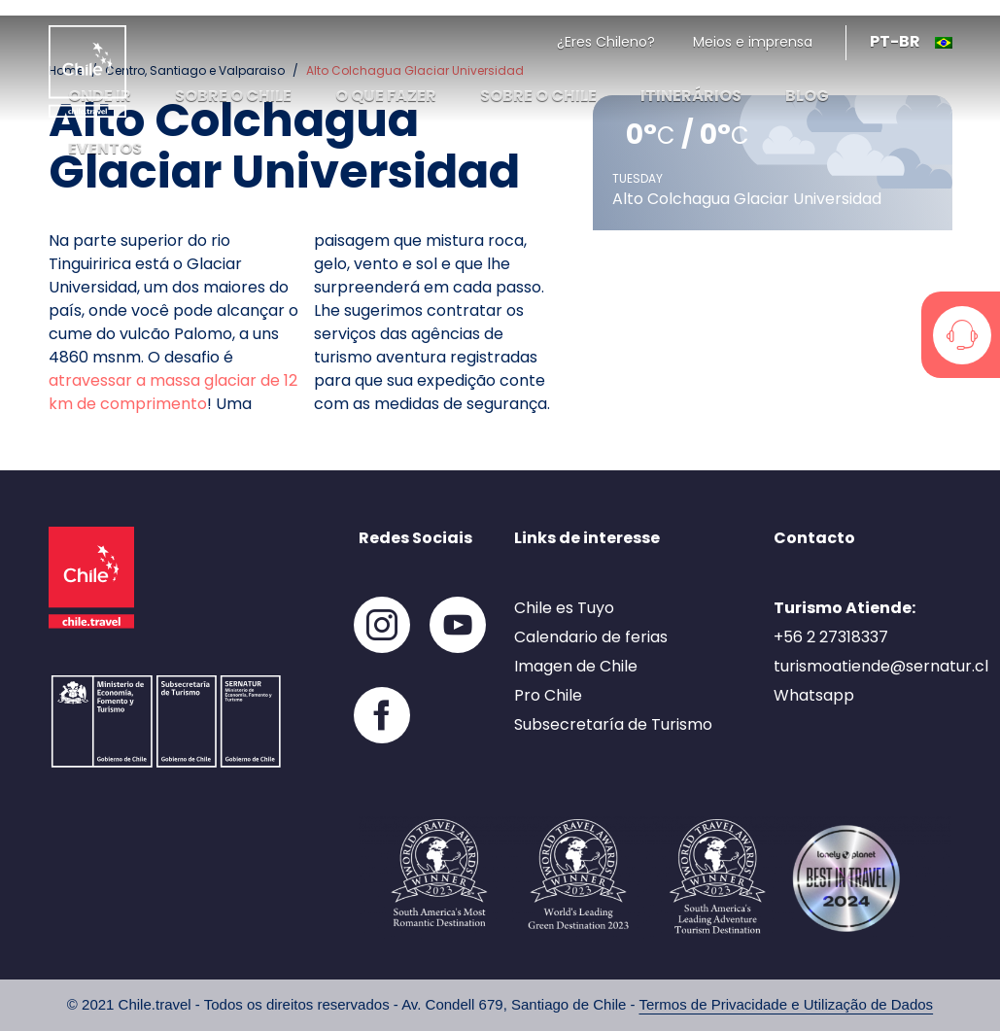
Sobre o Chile (538, 96)
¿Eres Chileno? (606, 42)
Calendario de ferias (591, 637)
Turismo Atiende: (844, 608)
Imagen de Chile (576, 666)
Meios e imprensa (752, 42)
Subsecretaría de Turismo (613, 724)
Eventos (105, 148)
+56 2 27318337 (831, 637)
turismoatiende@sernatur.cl (881, 666)
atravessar (90, 380)
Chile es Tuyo (564, 608)
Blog (807, 96)
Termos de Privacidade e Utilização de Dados (785, 1004)
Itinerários (690, 96)
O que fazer (385, 96)
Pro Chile (548, 695)
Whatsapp (814, 695)
